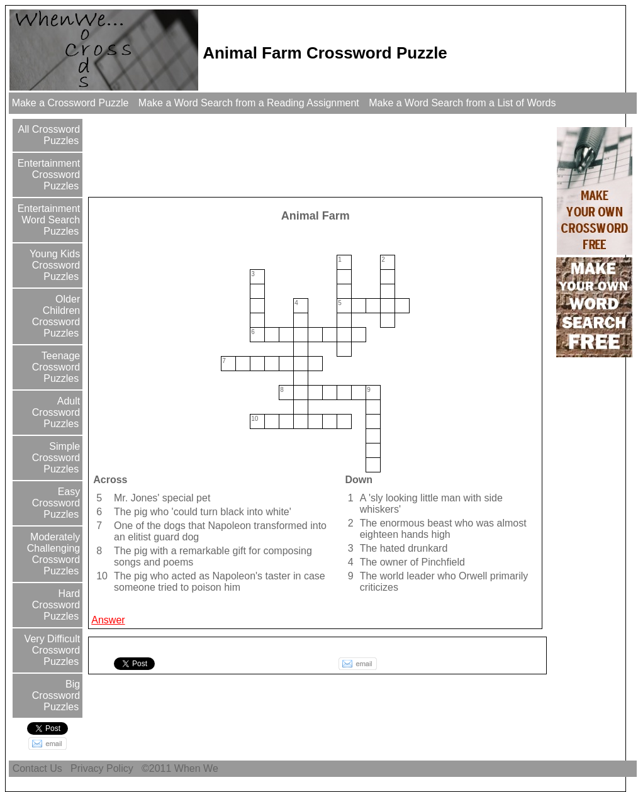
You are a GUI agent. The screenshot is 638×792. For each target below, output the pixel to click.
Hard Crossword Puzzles (56, 605)
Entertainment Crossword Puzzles (47, 174)
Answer (108, 620)
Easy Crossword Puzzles (56, 503)
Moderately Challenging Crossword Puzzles (54, 554)
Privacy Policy (102, 768)
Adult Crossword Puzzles (56, 412)
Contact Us (37, 768)
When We (197, 768)
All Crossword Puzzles (48, 135)
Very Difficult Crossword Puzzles (50, 650)
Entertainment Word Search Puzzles (47, 220)
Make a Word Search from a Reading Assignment (248, 103)
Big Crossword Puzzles (56, 695)
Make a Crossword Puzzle (70, 103)
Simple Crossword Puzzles (56, 457)
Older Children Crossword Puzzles (56, 316)
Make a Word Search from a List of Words (462, 103)
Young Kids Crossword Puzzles (54, 265)
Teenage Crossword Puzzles (56, 367)
